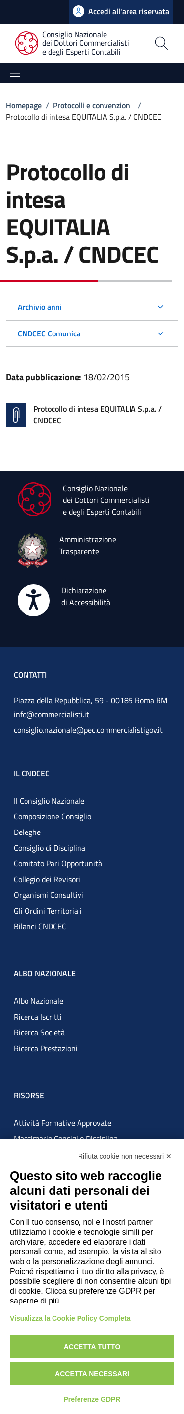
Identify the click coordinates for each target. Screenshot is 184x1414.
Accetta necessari (92, 1374)
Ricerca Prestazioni (46, 1048)
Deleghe (27, 832)
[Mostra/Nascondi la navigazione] (15, 73)
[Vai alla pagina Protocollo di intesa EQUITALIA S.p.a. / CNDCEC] (92, 415)
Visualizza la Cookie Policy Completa (70, 1318)
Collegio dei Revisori (47, 879)
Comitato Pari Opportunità (58, 863)
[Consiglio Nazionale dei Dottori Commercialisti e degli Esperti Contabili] (78, 43)
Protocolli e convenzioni (93, 105)
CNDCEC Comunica (49, 333)
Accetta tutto (92, 1347)
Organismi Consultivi (48, 895)
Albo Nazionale (38, 1001)
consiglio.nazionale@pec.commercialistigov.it (88, 730)
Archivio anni (40, 307)
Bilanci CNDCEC (40, 926)
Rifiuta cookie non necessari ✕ (125, 1156)
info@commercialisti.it (51, 714)
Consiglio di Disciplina (49, 848)
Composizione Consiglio (52, 816)
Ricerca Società (39, 1032)
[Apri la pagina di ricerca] (161, 43)
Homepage (24, 105)
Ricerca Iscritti (38, 1017)
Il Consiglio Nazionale (49, 800)
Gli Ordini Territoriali (48, 910)
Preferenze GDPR (92, 1399)
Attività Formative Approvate (62, 1123)
